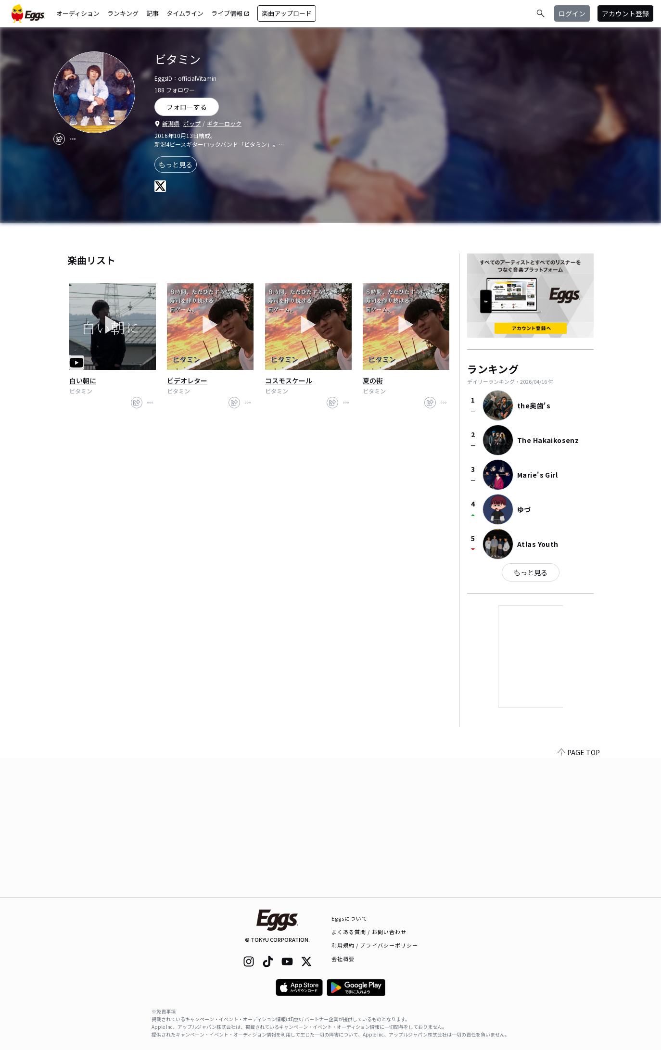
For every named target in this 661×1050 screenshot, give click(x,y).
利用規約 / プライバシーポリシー (375, 945)
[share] (59, 139)
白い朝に (82, 380)
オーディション (78, 13)
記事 (152, 13)
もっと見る (175, 164)
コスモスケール (288, 380)
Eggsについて (349, 918)
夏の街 (373, 380)
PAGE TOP (579, 892)
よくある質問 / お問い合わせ (369, 932)
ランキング (123, 13)
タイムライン (184, 13)
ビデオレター (187, 380)
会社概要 (343, 958)
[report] (72, 139)
